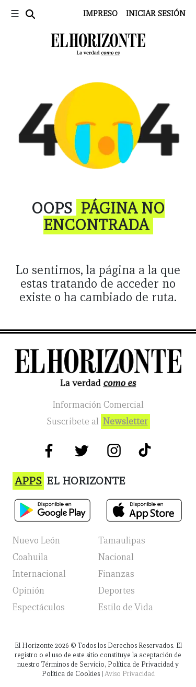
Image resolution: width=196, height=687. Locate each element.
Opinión (28, 590)
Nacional (116, 557)
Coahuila (30, 557)
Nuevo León (36, 540)
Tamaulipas (121, 540)
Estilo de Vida (125, 607)
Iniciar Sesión (156, 13)
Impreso (100, 13)
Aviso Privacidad (130, 674)
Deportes (116, 590)
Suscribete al (98, 421)
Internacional (39, 573)
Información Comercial (98, 404)
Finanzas (116, 573)
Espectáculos (39, 607)
